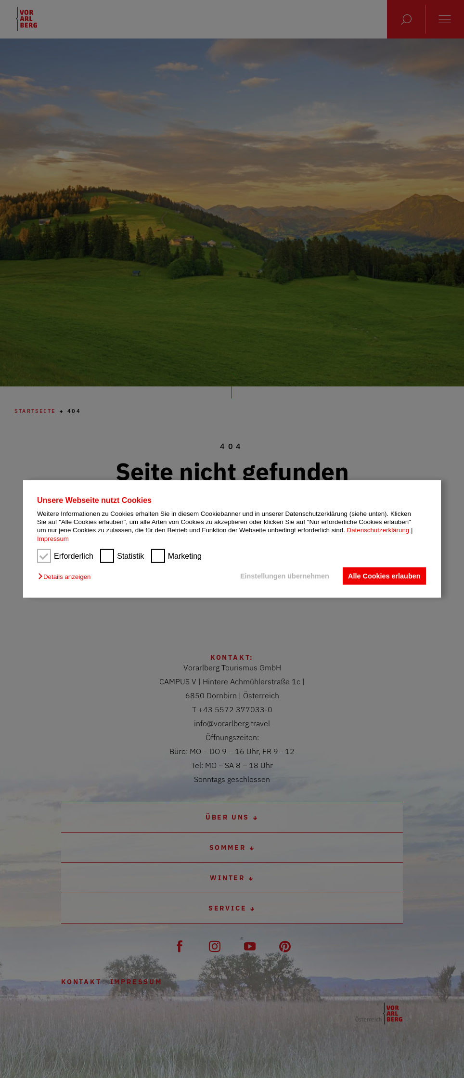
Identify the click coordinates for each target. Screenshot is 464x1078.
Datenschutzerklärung (378, 530)
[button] (66, 577)
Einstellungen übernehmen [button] (284, 576)
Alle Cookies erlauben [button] (384, 576)
